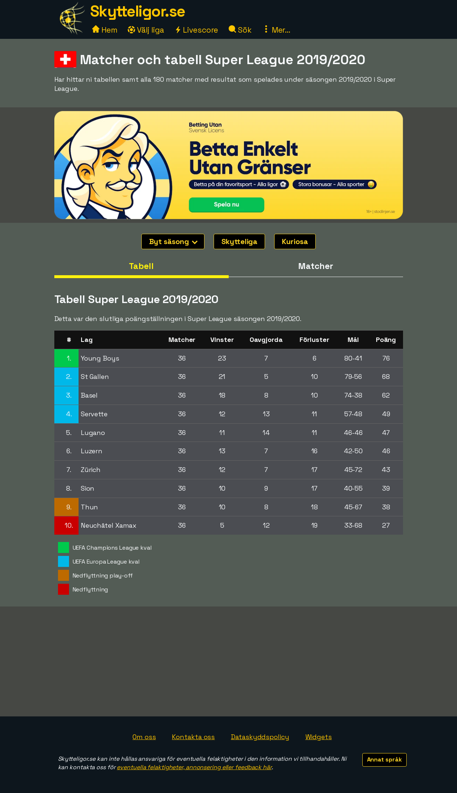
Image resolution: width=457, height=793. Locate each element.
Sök (240, 30)
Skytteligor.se (137, 11)
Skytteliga (239, 241)
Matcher (315, 266)
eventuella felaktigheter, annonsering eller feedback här (194, 767)
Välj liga (146, 30)
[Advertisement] (228, 661)
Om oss (144, 737)
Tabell (141, 266)
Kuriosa (295, 241)
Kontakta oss (193, 737)
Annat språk (384, 759)
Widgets (318, 737)
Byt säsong (173, 241)
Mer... (276, 30)
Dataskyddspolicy (260, 737)
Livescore (196, 30)
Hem (104, 30)
